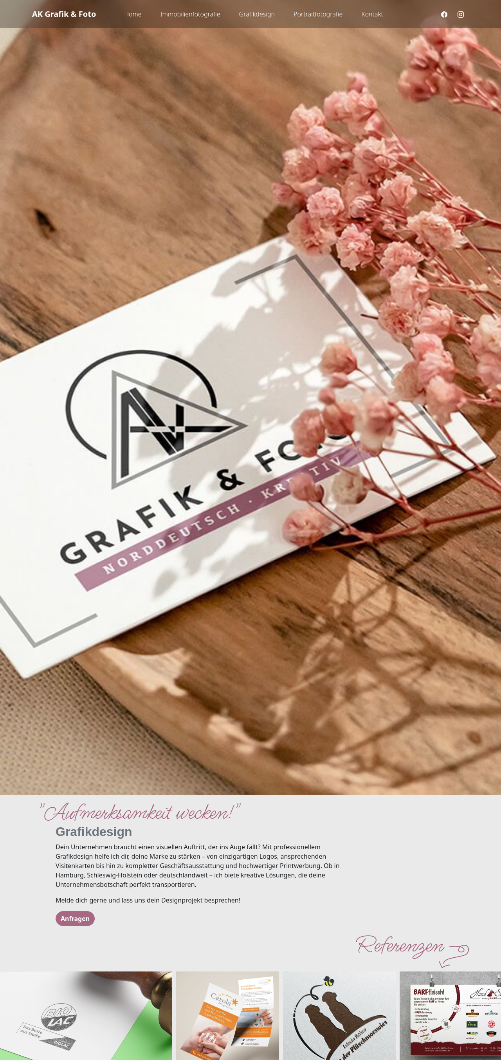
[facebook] (444, 14)
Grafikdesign (257, 14)
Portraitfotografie (318, 14)
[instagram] (460, 14)
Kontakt (372, 14)
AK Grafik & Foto (64, 14)
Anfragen (75, 918)
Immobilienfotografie (190, 14)
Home (132, 14)
